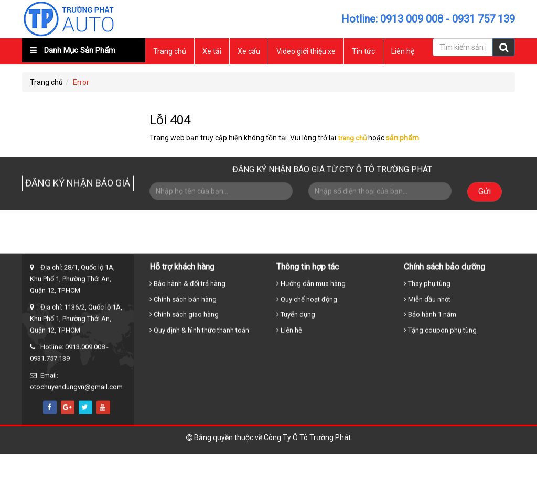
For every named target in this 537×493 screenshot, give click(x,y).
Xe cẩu (249, 51)
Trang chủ (169, 51)
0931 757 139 (483, 19)
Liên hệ (402, 51)
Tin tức (363, 51)
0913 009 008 (411, 19)
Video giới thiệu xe (306, 51)
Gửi (484, 194)
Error (81, 82)
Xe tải (211, 51)
